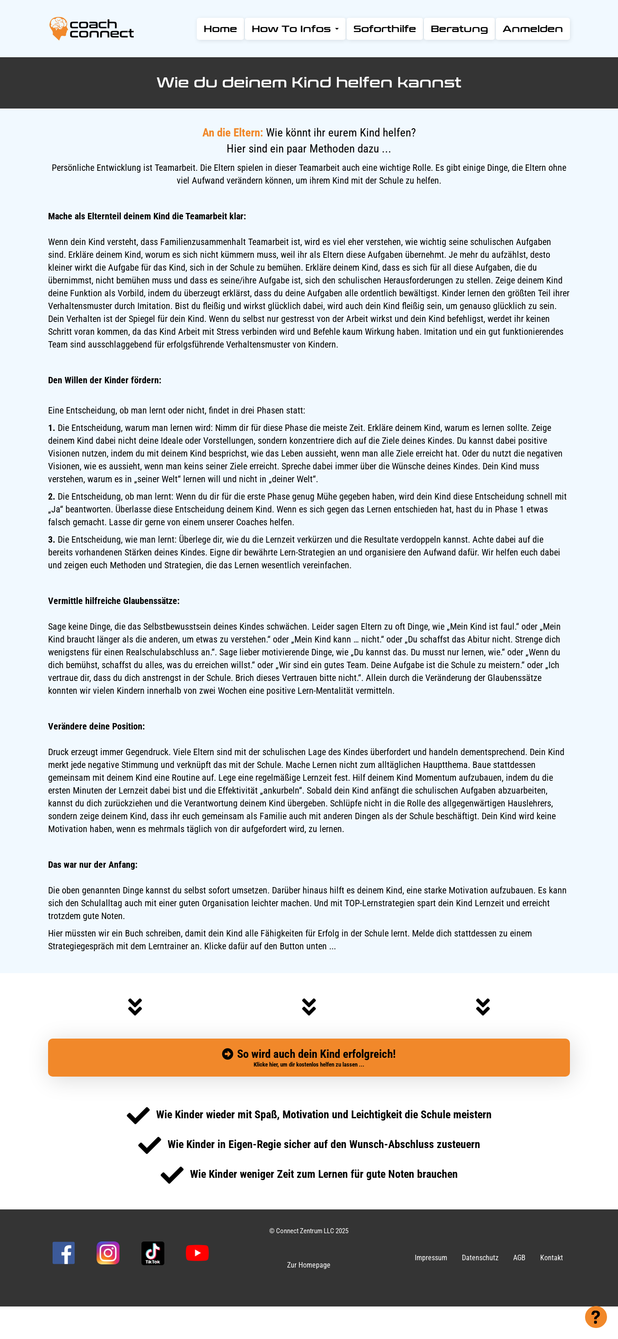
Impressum (431, 1257)
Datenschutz (480, 1257)
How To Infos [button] (295, 28)
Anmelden (533, 28)
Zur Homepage (309, 1265)
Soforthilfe (384, 28)
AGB (519, 1257)
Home (220, 28)
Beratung (459, 28)
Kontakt (551, 1257)
